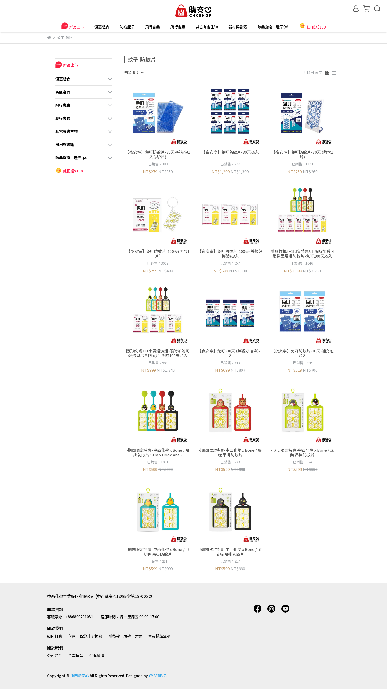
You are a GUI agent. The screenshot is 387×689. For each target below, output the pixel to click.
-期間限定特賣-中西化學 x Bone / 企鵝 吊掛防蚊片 (302, 452)
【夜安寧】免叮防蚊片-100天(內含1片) (157, 253)
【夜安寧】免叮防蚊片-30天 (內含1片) (302, 154)
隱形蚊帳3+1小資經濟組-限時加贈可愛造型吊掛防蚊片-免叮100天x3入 (158, 353)
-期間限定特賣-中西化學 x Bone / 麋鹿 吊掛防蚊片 (230, 452)
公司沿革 (54, 655)
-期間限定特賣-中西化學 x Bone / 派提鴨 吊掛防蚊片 (157, 551)
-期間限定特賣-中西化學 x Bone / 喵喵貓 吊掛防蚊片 (230, 551)
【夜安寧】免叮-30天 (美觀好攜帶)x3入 (230, 353)
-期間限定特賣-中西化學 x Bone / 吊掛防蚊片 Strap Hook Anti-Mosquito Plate (157, 452)
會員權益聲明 (159, 636)
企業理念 (75, 655)
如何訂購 (54, 636)
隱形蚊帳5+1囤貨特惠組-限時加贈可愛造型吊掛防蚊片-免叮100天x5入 (302, 253)
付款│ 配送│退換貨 (85, 636)
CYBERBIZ (157, 675)
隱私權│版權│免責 (125, 636)
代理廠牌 (96, 655)
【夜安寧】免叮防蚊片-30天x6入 (230, 152)
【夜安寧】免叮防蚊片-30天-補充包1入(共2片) (157, 154)
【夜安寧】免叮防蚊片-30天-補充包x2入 (302, 353)
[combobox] (133, 72)
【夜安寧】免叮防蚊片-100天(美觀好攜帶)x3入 (230, 253)
